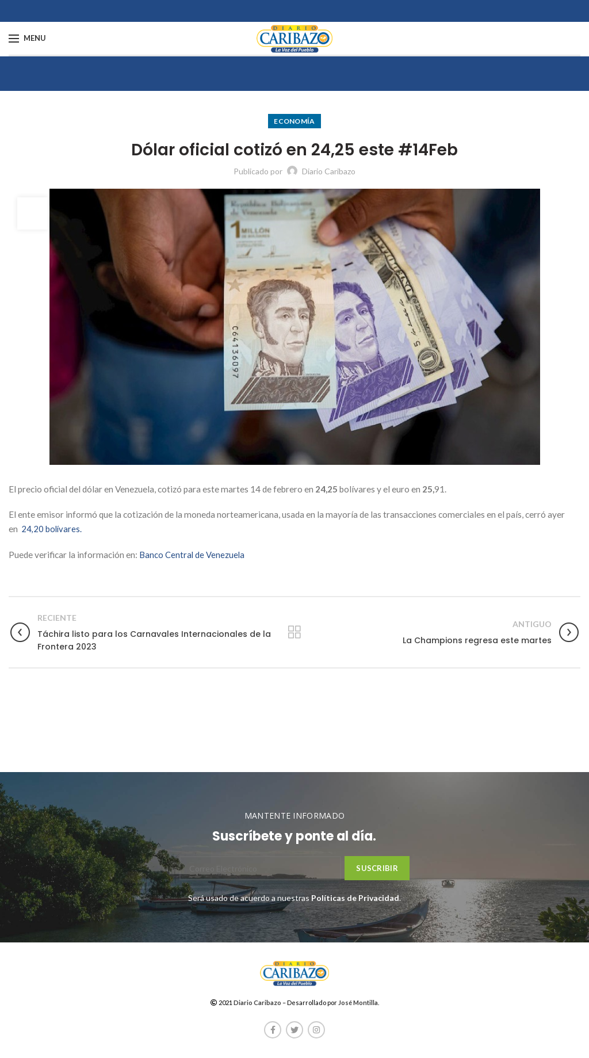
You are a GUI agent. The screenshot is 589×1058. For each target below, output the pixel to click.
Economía (294, 121)
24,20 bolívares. (52, 529)
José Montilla (358, 1002)
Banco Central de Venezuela (192, 554)
